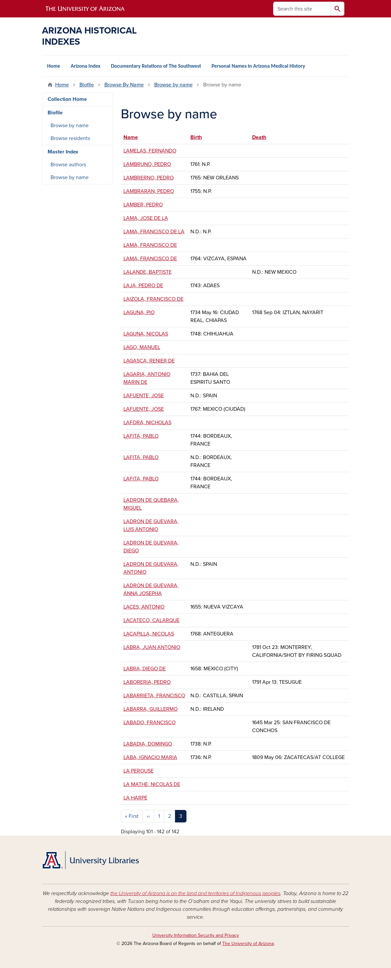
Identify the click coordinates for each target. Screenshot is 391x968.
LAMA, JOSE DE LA (145, 218)
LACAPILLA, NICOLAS (148, 634)
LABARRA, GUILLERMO (150, 709)
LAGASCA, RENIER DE (149, 360)
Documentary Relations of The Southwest (156, 66)
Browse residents (70, 138)
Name (133, 137)
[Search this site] (302, 9)
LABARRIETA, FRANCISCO (154, 695)
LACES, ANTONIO (143, 607)
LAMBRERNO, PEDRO (148, 177)
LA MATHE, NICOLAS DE (151, 784)
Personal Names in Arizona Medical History (258, 66)
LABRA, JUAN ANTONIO (151, 647)
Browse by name (173, 84)
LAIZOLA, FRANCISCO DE (153, 299)
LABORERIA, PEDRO (147, 682)
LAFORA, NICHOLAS (147, 422)
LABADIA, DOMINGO (147, 744)
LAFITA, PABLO (141, 436)
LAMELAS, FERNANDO (149, 151)
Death (259, 137)
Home (53, 66)
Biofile (86, 84)
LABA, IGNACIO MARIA (150, 757)
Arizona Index (85, 66)
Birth (196, 137)
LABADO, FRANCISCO (149, 722)
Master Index (63, 152)
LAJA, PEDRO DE (143, 285)
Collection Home (67, 99)
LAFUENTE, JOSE (143, 395)
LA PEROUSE (138, 771)
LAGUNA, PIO (139, 312)
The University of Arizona (248, 943)
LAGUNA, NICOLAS (145, 334)
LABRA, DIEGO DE (144, 668)
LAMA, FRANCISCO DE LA (154, 231)
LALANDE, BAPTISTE (147, 272)
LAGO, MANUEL (141, 347)
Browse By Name (124, 84)
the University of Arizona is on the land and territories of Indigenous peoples (195, 893)
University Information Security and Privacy (195, 935)
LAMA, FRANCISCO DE (150, 245)
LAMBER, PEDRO (143, 204)
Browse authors (68, 164)
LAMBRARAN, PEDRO (148, 191)
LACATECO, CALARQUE (151, 620)
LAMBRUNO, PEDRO (147, 164)
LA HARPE (135, 798)
